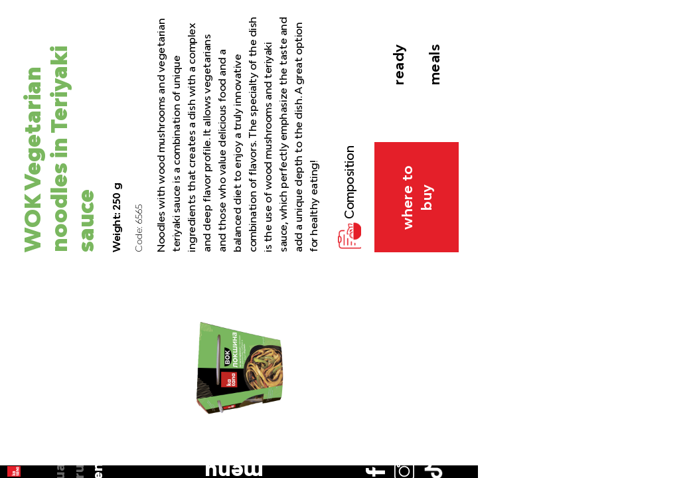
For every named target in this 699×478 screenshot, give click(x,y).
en (21, 119)
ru (21, 100)
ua (21, 81)
